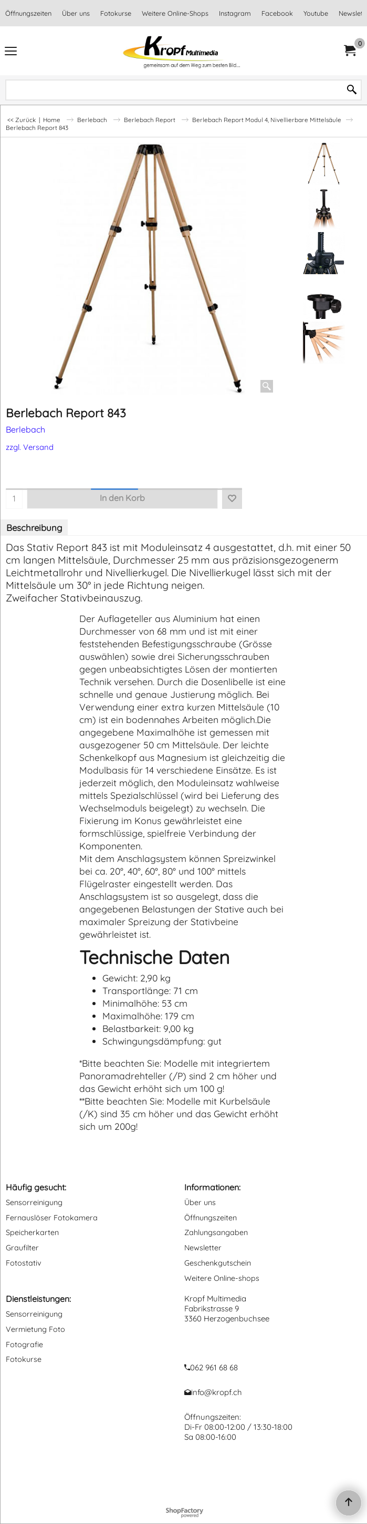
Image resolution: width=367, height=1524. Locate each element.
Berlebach (25, 429)
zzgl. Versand (30, 447)
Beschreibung (34, 527)
